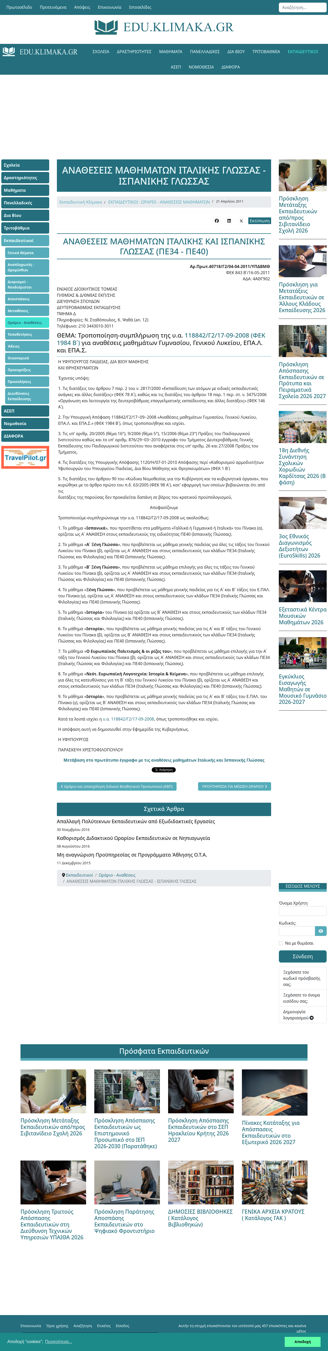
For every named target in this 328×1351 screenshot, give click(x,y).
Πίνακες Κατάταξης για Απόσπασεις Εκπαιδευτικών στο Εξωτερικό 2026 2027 (271, 1132)
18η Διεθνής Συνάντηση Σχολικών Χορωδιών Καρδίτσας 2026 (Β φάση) (302, 466)
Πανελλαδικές (205, 51)
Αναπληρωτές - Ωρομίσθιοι (21, 267)
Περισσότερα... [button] (58, 1341)
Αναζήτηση (83, 1325)
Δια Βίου (236, 51)
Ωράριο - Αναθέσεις (25, 322)
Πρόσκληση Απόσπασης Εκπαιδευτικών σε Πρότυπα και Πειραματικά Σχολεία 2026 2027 (302, 380)
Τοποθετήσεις (20, 334)
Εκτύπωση (260, 221)
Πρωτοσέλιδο (19, 7)
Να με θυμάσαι (299, 943)
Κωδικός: (287, 923)
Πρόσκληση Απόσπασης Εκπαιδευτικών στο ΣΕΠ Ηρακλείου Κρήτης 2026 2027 (198, 1130)
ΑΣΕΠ (176, 67)
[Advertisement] (164, 111)
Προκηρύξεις (19, 369)
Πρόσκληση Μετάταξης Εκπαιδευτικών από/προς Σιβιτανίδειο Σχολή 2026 (298, 214)
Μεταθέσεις (18, 310)
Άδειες (13, 346)
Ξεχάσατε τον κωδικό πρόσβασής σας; (301, 978)
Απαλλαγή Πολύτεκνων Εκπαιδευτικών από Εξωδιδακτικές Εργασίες (136, 821)
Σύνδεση (303, 956)
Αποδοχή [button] (302, 1342)
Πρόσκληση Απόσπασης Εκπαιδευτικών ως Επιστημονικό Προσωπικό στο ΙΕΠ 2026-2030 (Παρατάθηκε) (125, 1133)
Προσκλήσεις (19, 381)
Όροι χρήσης (57, 1325)
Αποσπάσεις (19, 298)
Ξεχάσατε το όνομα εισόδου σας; (301, 998)
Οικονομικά (18, 358)
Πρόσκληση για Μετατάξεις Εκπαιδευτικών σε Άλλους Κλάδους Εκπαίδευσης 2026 (302, 297)
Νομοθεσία (201, 67)
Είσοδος (122, 1325)
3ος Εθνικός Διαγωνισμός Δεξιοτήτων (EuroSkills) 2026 (299, 546)
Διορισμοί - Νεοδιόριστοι (20, 284)
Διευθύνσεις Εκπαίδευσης (19, 396)
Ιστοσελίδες (140, 7)
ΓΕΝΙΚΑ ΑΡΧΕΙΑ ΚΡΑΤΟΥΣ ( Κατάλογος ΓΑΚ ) (273, 1215)
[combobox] (303, 7)
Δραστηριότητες (134, 51)
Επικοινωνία (109, 7)
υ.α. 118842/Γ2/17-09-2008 (128, 719)
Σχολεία (101, 51)
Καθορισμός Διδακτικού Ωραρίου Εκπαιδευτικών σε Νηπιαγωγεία (133, 838)
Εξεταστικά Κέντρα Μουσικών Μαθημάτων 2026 (303, 616)
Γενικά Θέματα (21, 252)
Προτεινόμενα (53, 7)
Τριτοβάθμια (266, 51)
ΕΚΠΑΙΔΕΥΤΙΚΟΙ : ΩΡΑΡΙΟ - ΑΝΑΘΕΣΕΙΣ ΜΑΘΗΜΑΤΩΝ (159, 202)
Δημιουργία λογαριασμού (298, 1015)
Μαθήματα (170, 51)
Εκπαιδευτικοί (303, 51)
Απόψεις (82, 7)
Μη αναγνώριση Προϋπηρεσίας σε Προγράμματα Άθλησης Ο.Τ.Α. (132, 854)
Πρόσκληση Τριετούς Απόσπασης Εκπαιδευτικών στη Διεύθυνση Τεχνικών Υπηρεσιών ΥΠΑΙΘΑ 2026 (52, 1224)
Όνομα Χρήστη (293, 903)
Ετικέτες (104, 1325)
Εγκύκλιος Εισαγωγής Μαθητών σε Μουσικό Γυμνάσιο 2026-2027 (302, 689)
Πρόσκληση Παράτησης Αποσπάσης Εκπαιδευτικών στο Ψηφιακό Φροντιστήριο (124, 1221)
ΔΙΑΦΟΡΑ (230, 67)
